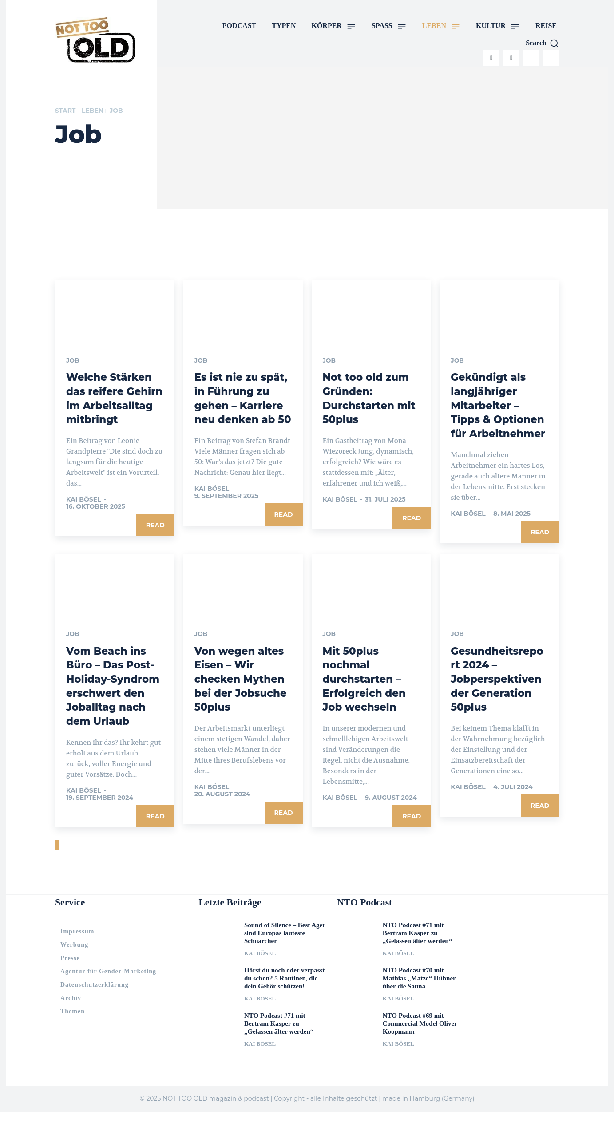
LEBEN (92, 111)
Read (155, 538)
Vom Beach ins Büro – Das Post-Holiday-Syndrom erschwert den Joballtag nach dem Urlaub (112, 705)
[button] (542, 43)
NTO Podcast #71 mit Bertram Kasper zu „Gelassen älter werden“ (278, 1049)
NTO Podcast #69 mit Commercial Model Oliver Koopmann (420, 1049)
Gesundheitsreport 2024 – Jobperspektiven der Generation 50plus (498, 691)
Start (65, 111)
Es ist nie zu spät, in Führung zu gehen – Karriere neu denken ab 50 (241, 405)
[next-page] (58, 871)
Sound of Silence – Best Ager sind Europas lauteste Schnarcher (284, 958)
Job (72, 361)
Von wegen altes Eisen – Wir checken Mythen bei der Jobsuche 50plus (241, 691)
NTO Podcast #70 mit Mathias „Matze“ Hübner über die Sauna (419, 1004)
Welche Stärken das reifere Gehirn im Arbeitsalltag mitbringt (111, 405)
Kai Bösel (83, 513)
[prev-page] (56, 871)
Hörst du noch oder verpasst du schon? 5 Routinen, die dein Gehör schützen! (284, 1004)
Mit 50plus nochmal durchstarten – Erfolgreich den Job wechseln (366, 691)
